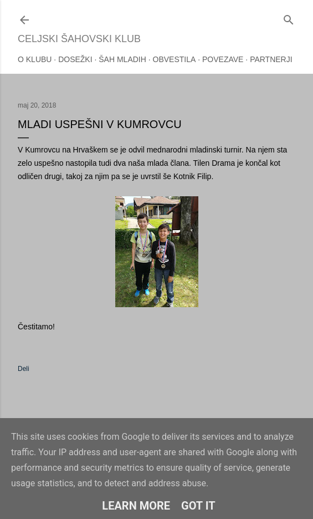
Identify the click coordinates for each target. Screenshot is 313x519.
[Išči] (288, 17)
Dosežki (75, 59)
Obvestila (174, 59)
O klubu (35, 59)
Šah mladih (122, 59)
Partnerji (271, 59)
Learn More (136, 505)
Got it (198, 505)
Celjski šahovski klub (79, 38)
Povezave (222, 59)
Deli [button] (23, 369)
